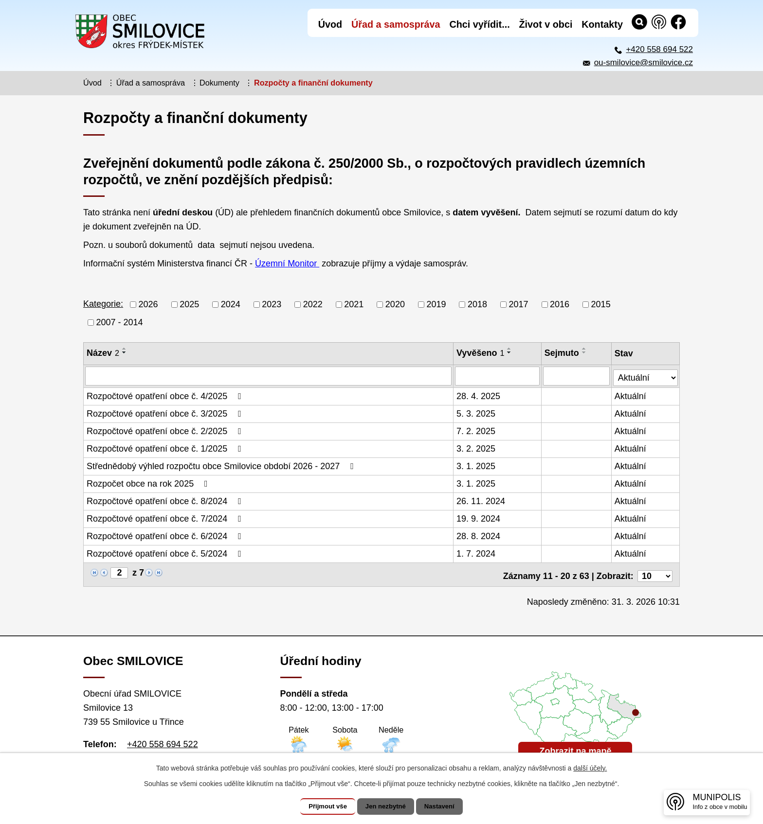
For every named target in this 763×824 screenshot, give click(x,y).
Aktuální (631, 395)
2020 (395, 304)
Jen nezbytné (386, 806)
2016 (559, 304)
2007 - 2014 (119, 322)
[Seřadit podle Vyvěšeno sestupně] (510, 352)
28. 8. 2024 (479, 535)
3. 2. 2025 (476, 448)
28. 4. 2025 (479, 395)
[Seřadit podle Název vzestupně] (124, 349)
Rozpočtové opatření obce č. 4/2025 (166, 395)
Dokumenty (219, 82)
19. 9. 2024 (479, 518)
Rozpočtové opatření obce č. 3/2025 (166, 413)
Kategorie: (103, 304)
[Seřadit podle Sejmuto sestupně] (585, 352)
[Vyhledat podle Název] (268, 376)
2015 (601, 304)
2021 (353, 304)
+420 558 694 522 (659, 49)
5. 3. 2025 (476, 413)
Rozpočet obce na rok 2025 (149, 483)
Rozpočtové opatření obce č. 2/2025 (166, 430)
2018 (477, 304)
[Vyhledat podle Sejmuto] (577, 376)
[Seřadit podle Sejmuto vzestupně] (585, 349)
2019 (436, 304)
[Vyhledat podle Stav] (646, 375)
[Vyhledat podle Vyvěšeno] (497, 376)
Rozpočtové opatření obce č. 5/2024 (166, 553)
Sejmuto (562, 353)
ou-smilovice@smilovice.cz (643, 62)
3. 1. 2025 (476, 465)
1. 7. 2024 (476, 553)
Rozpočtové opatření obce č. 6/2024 (166, 535)
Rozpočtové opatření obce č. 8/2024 (166, 500)
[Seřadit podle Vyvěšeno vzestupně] (510, 349)
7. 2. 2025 (476, 430)
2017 (518, 304)
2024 (230, 304)
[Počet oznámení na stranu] (654, 572)
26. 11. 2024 (481, 500)
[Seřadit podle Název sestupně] (124, 352)
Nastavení (446, 806)
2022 (313, 304)
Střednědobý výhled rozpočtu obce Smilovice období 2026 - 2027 (222, 465)
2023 (271, 304)
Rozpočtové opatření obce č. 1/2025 (166, 448)
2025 (189, 304)
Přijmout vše (321, 806)
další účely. (590, 768)
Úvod (92, 82)
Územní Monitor (287, 263)
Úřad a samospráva (150, 82)
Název (103, 353)
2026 (148, 304)
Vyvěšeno (481, 353)
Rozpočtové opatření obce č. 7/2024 (166, 518)
